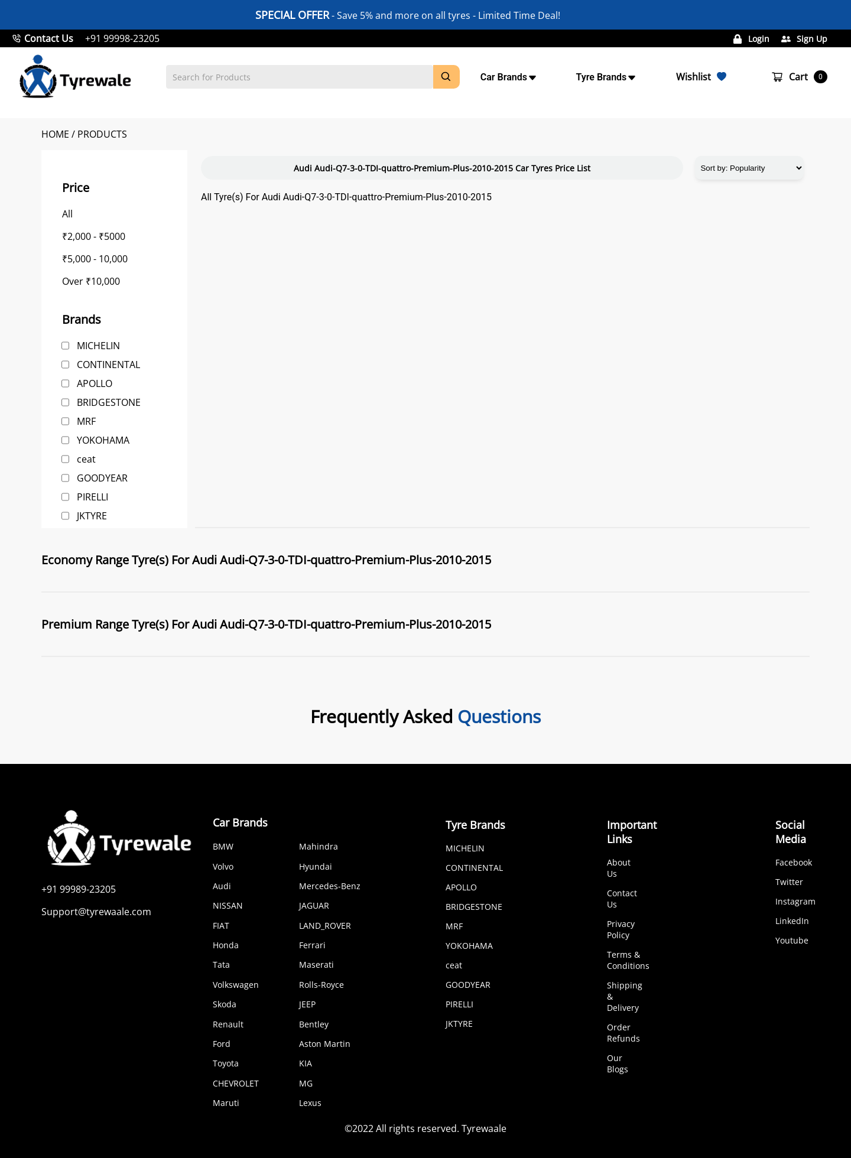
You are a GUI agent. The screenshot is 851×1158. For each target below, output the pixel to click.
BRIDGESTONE (109, 402)
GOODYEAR (102, 477)
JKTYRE (92, 515)
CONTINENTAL (108, 364)
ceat (86, 459)
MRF (86, 421)
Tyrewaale (484, 1128)
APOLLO (94, 383)
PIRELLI (92, 496)
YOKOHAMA (103, 440)
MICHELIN (98, 345)
